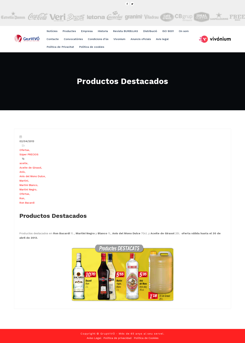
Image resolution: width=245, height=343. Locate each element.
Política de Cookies (146, 338)
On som (184, 31)
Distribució (150, 31)
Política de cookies (91, 46)
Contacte (53, 39)
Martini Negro (27, 189)
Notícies (52, 31)
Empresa (87, 31)
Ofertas (24, 150)
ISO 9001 (168, 31)
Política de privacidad (117, 338)
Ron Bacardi (27, 202)
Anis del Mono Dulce (32, 176)
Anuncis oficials (141, 39)
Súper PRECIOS (28, 154)
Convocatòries (73, 39)
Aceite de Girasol (30, 167)
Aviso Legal (94, 338)
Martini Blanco (28, 185)
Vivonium (119, 39)
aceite (23, 163)
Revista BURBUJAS (125, 31)
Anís (22, 171)
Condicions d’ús (98, 39)
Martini (23, 180)
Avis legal (162, 39)
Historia (103, 31)
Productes (69, 31)
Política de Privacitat (60, 46)
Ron (21, 198)
